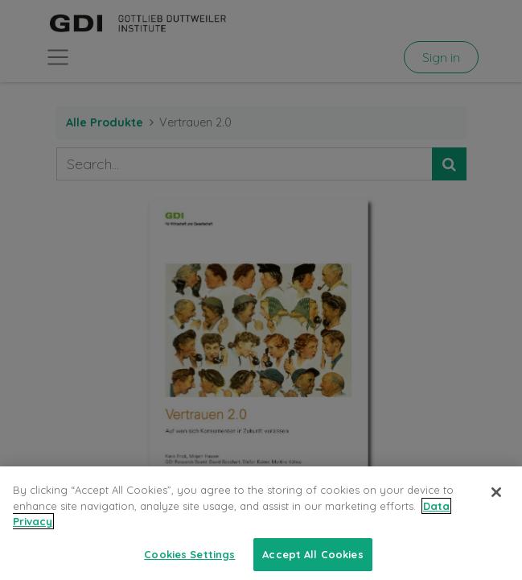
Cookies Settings (189, 562)
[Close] (496, 500)
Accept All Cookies (312, 562)
